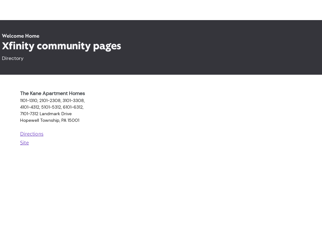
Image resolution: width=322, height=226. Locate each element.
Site (24, 143)
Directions (31, 134)
